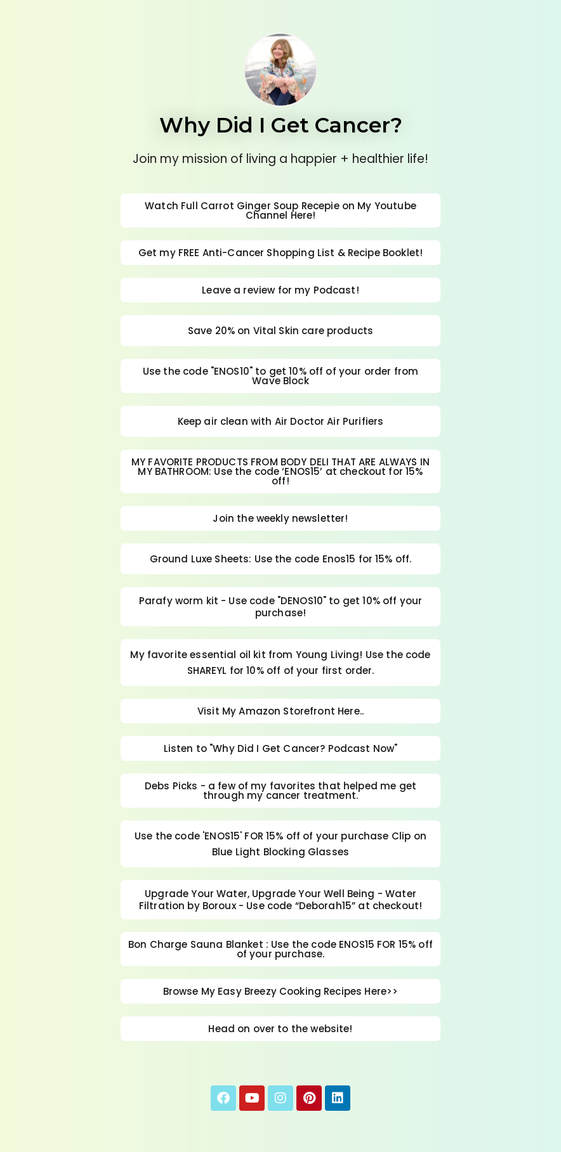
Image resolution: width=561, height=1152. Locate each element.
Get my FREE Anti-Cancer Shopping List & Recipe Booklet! (280, 252)
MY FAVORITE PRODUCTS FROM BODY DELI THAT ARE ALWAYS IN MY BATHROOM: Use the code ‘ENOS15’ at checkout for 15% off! (280, 471)
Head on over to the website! (280, 1028)
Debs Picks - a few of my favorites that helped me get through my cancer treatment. (280, 790)
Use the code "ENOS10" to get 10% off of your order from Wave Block (280, 376)
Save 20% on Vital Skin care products (280, 330)
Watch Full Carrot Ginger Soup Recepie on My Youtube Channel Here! (280, 210)
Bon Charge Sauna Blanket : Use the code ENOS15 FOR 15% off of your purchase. (280, 949)
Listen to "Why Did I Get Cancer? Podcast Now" (281, 748)
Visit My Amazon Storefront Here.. (280, 711)
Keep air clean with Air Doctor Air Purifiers (281, 421)
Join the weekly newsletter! (280, 518)
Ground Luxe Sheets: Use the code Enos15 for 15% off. (281, 559)
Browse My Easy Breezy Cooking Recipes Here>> (281, 991)
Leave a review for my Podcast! (280, 290)
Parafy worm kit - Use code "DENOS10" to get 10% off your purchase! (280, 606)
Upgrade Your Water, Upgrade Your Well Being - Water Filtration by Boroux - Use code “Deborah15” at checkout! (280, 899)
